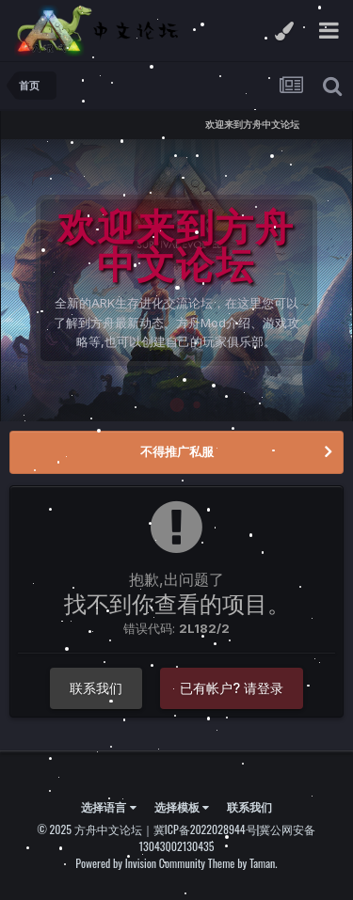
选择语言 (108, 806)
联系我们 (96, 688)
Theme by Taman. (243, 863)
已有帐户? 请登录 (231, 688)
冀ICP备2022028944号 (205, 829)
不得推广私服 (177, 451)
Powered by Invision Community (140, 863)
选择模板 (181, 806)
